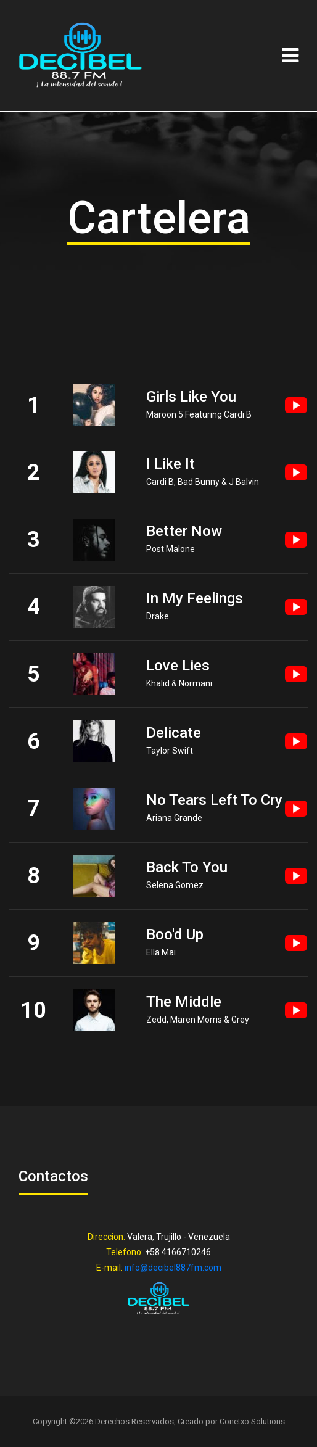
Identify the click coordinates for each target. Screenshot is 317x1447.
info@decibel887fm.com (173, 1267)
